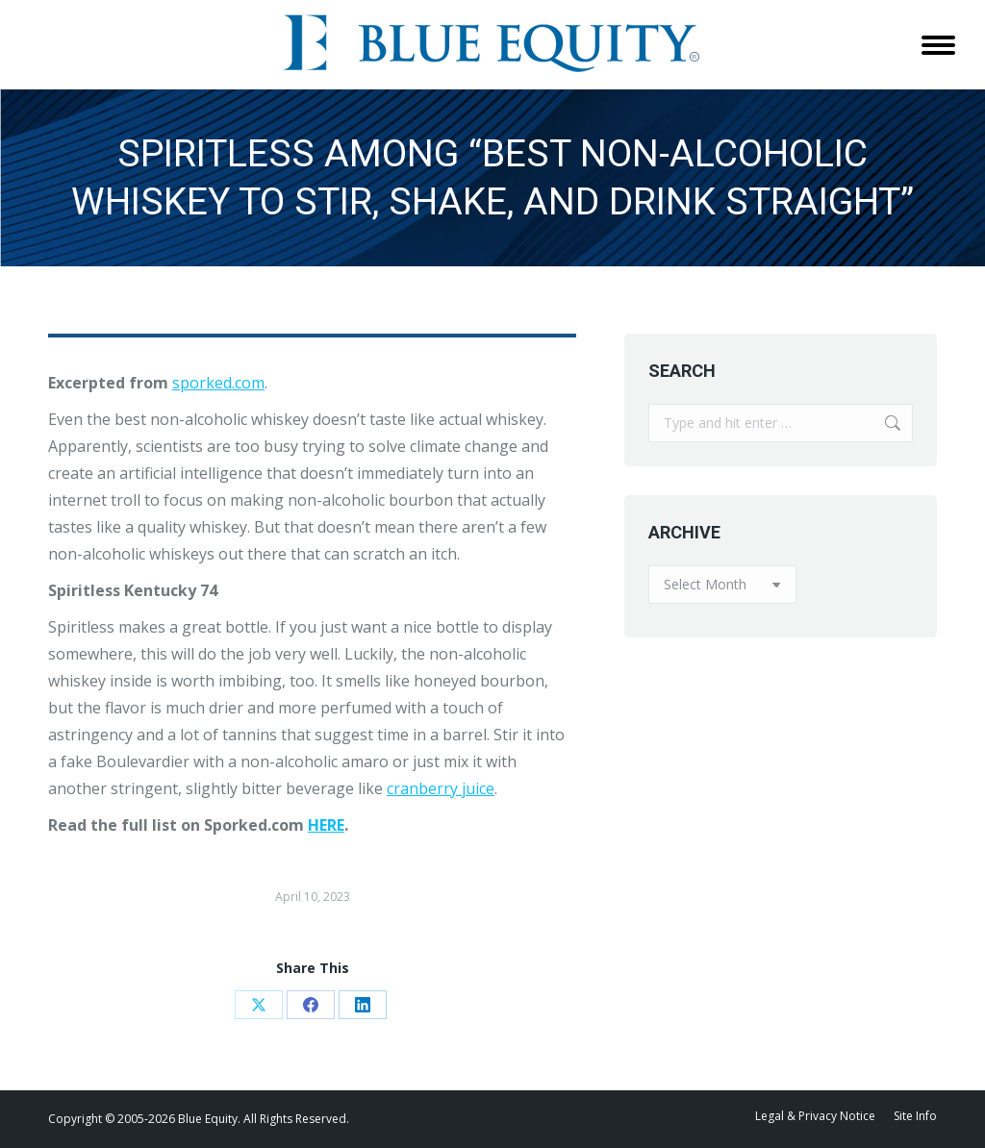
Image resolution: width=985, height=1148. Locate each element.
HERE (326, 825)
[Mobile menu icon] (938, 45)
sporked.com (218, 382)
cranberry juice (440, 788)
